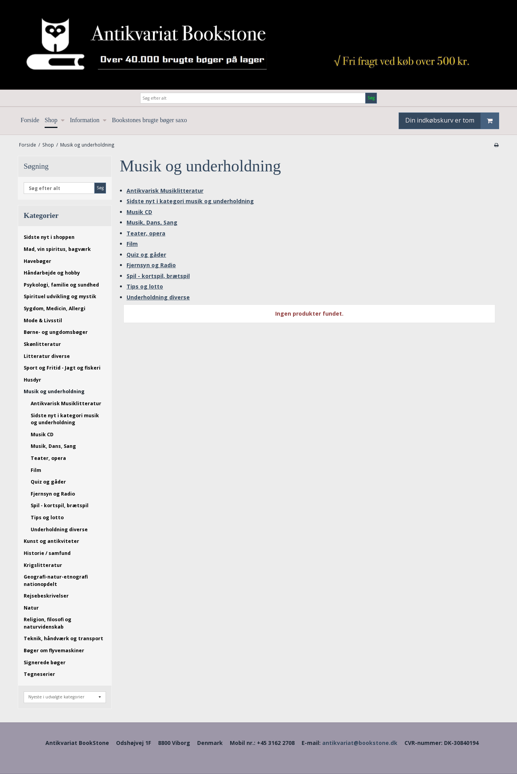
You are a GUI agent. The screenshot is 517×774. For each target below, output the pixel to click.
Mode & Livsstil (43, 320)
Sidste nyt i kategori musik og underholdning (65, 419)
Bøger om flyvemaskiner (54, 650)
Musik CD (42, 434)
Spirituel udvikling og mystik (60, 296)
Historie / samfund (47, 553)
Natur (31, 608)
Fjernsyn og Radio (53, 494)
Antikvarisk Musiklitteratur (66, 403)
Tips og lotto (47, 517)
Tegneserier (39, 674)
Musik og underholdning (54, 391)
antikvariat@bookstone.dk (359, 742)
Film (36, 470)
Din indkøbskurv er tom (452, 121)
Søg (371, 97)
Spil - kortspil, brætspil (59, 505)
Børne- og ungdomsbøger (56, 332)
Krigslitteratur (43, 565)
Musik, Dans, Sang (53, 446)
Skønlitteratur (42, 344)
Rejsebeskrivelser (46, 596)
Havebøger (37, 261)
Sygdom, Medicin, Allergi (54, 308)
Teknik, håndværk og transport (63, 638)
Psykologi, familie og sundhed (61, 285)
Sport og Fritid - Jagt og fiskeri (62, 368)
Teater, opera (48, 458)
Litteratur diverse (47, 356)
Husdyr (32, 380)
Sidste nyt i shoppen (49, 237)
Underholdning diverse (59, 529)
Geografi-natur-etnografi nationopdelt (56, 580)
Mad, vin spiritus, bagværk (57, 249)
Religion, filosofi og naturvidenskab (47, 623)
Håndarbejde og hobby (52, 273)
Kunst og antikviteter (51, 541)
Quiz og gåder (48, 482)
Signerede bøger (45, 662)
